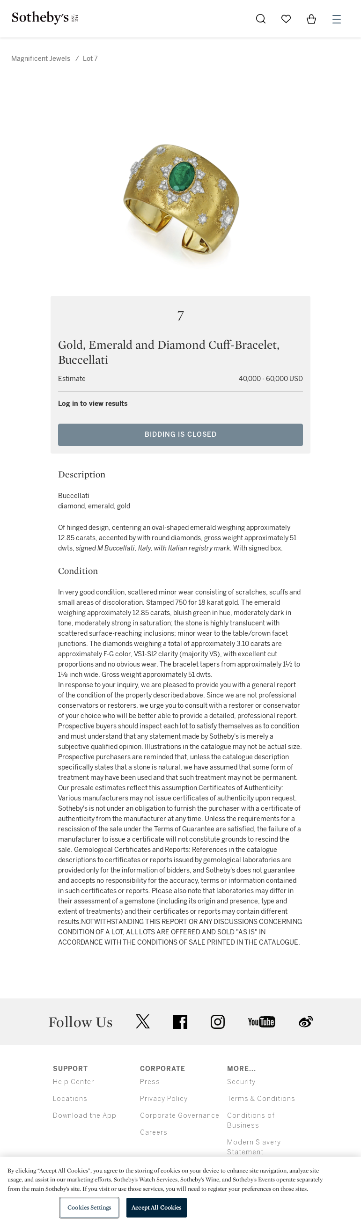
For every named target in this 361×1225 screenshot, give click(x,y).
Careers (154, 1133)
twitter (143, 1021)
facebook (180, 1022)
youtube (261, 1021)
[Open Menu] (336, 19)
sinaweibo (306, 1021)
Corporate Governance (180, 1116)
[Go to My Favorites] (286, 18)
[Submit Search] (260, 18)
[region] (180, 1191)
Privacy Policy (164, 1099)
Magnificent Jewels (40, 59)
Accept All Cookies (156, 1207)
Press (150, 1082)
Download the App (85, 1116)
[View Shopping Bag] (311, 18)
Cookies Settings (89, 1207)
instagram (218, 1022)
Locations (70, 1099)
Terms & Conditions (261, 1099)
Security (241, 1082)
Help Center (73, 1082)
